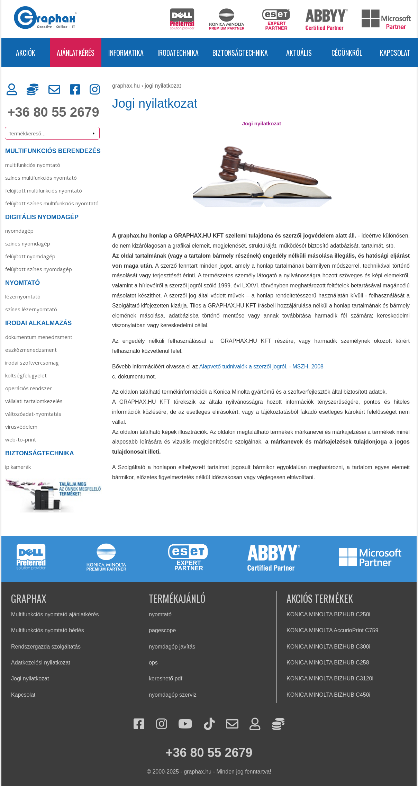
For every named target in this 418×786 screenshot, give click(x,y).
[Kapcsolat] (54, 89)
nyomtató (160, 614)
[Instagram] (95, 89)
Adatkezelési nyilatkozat (40, 663)
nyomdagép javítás (172, 647)
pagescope (162, 630)
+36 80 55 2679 (53, 112)
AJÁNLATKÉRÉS (75, 52)
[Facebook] (75, 89)
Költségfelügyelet (26, 375)
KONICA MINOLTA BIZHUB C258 (328, 663)
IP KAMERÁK (18, 466)
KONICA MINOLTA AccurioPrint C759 (332, 630)
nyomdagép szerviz (173, 695)
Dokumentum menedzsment (38, 336)
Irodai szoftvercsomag (32, 362)
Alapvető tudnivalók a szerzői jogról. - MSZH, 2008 (261, 366)
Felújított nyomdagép (30, 256)
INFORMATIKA (126, 52)
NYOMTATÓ (22, 282)
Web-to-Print (20, 439)
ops (153, 663)
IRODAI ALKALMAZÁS (38, 323)
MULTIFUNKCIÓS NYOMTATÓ (32, 164)
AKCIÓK (25, 52)
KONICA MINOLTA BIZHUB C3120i (330, 678)
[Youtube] (185, 724)
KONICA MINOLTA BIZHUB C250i (328, 614)
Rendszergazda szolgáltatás (46, 647)
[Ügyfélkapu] (12, 89)
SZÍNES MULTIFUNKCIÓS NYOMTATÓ (41, 177)
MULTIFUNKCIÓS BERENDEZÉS (53, 151)
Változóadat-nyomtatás (33, 413)
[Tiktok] (209, 724)
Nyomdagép (19, 230)
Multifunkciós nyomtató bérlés (47, 630)
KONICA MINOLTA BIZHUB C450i (328, 695)
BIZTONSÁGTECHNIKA (240, 52)
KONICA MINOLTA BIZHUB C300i (328, 647)
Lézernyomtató (22, 296)
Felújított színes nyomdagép (38, 269)
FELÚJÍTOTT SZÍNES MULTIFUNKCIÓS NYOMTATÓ (52, 203)
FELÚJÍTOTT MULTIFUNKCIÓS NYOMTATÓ (43, 190)
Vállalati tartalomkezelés (34, 401)
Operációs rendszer (28, 388)
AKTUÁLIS (299, 52)
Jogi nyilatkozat (163, 86)
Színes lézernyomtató (31, 309)
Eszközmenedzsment (31, 349)
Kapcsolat (23, 695)
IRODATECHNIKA (178, 52)
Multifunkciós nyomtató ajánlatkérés (55, 614)
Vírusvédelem (21, 426)
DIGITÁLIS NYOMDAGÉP (42, 217)
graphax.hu (126, 86)
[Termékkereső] (52, 133)
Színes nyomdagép (27, 243)
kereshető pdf (165, 678)
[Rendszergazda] (32, 89)
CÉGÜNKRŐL (346, 52)
